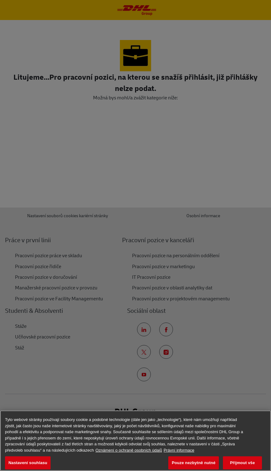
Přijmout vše (242, 462)
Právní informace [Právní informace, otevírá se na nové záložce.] (179, 450)
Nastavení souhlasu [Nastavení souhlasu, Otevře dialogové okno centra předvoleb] (27, 462)
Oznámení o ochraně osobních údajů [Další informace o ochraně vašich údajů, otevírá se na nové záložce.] (129, 450)
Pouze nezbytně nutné (193, 462)
